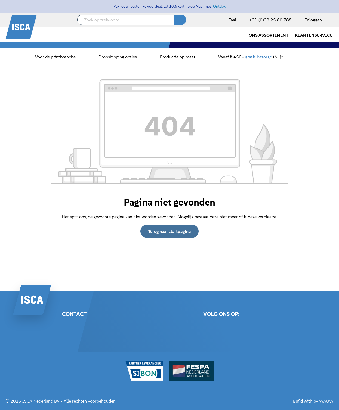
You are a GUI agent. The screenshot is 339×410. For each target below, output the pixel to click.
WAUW (326, 401)
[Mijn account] (312, 20)
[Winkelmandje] (333, 20)
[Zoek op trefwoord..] (125, 20)
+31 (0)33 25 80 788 (270, 20)
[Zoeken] (180, 20)
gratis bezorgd (258, 57)
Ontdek (219, 6)
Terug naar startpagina (169, 231)
